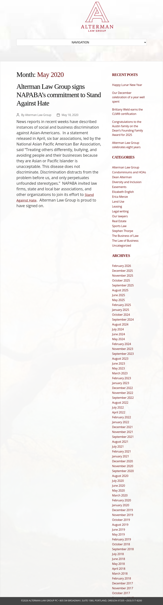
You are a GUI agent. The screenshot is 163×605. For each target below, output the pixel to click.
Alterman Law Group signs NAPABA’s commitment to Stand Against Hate (58, 95)
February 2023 (121, 378)
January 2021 (120, 456)
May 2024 (118, 339)
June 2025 (118, 295)
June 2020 (118, 486)
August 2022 (120, 403)
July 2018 (118, 554)
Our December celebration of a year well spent (128, 97)
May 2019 (118, 534)
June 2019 (118, 530)
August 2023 (120, 359)
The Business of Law (125, 236)
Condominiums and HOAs (129, 172)
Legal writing (120, 211)
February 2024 (121, 344)
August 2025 (120, 290)
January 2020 (120, 505)
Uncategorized (121, 246)
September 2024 (123, 319)
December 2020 (122, 461)
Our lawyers (120, 216)
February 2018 (121, 578)
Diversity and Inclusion (126, 182)
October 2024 (121, 315)
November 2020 (122, 466)
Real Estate (119, 221)
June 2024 (118, 334)
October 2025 (121, 280)
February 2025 (121, 305)
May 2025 (118, 300)
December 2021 (122, 427)
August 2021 (120, 442)
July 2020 (118, 481)
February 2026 (121, 266)
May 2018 (118, 564)
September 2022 (123, 398)
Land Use (118, 202)
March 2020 (120, 495)
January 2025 (120, 310)
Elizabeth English (123, 192)
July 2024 (118, 329)
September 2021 (123, 437)
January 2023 (120, 383)
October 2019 (121, 520)
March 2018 (120, 574)
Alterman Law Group (38, 115)
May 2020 (118, 490)
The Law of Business (125, 241)
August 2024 (120, 324)
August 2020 (120, 476)
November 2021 (122, 432)
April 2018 (118, 569)
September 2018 (123, 549)
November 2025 (122, 276)
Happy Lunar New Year (127, 85)
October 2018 (121, 544)
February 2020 (121, 500)
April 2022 (118, 412)
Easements (119, 187)
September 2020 (123, 471)
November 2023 (122, 349)
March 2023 (120, 373)
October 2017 (121, 593)
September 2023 (123, 354)
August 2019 (120, 525)
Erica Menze (120, 197)
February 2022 (121, 417)
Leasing (117, 206)
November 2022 (122, 393)
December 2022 (122, 388)
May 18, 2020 (71, 115)
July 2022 (118, 407)
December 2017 (122, 583)
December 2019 (122, 510)
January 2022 (120, 422)
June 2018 (118, 559)
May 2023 (118, 368)
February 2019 (121, 539)
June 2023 (118, 363)
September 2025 (123, 285)
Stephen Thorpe (122, 231)
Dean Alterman (122, 177)
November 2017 (122, 588)
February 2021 (121, 451)
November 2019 (122, 515)
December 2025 (122, 271)
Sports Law (119, 226)
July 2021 (118, 447)
